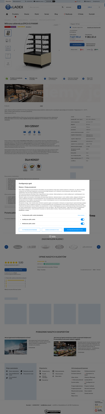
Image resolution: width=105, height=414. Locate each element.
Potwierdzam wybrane (29, 229)
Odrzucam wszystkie (52, 229)
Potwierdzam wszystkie (75, 229)
